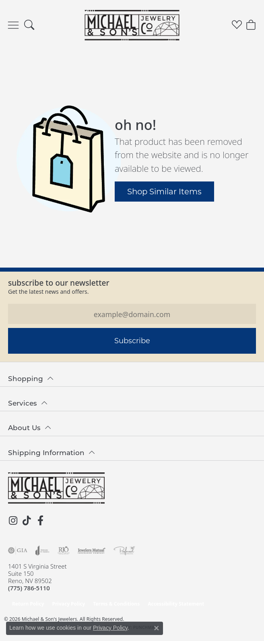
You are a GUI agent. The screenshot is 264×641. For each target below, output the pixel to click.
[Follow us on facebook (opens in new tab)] (40, 521)
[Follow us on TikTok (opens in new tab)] (26, 521)
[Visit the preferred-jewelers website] (124, 550)
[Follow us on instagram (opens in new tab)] (13, 521)
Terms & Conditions (116, 603)
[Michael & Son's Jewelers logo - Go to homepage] (132, 25)
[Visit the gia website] (17, 550)
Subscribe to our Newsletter (58, 282)
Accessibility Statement (176, 603)
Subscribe (132, 340)
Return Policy (28, 603)
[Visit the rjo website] (64, 550)
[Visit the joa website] (42, 550)
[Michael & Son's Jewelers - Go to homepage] (56, 488)
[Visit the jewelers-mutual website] (91, 550)
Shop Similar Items (164, 191)
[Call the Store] (29, 588)
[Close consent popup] (156, 628)
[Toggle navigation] (13, 25)
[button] (29, 25)
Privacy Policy (68, 603)
